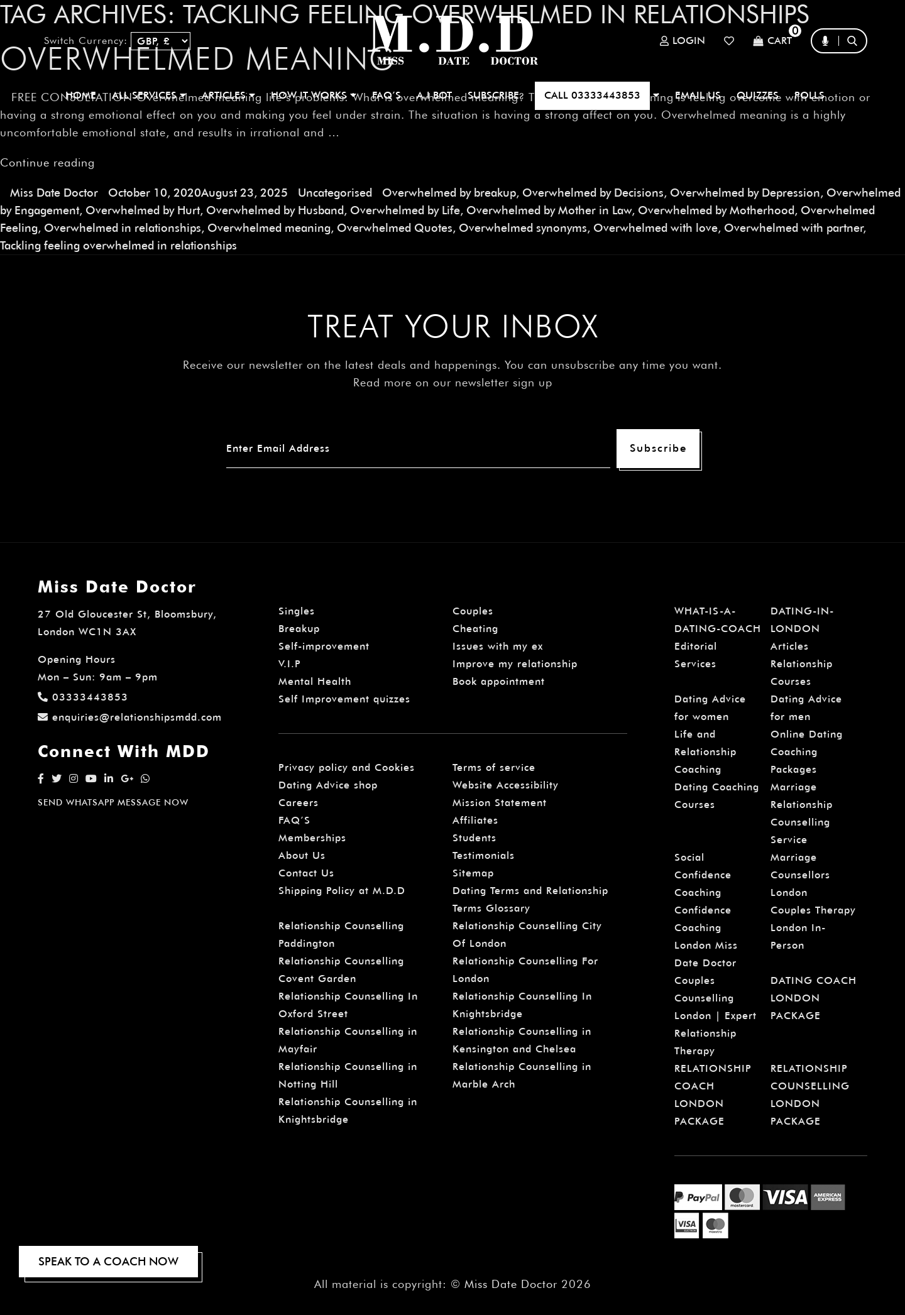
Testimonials (483, 855)
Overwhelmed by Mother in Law (549, 210)
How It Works (313, 95)
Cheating (475, 629)
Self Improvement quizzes (344, 699)
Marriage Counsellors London (800, 874)
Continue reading (47, 162)
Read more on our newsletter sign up (452, 382)
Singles (296, 611)
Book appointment (498, 681)
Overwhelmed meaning (269, 227)
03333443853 (83, 697)
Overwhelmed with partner (793, 227)
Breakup (299, 629)
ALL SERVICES (149, 95)
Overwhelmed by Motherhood (716, 210)
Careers (298, 803)
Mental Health (314, 681)
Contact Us (306, 873)
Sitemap (473, 873)
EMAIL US (698, 95)
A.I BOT (434, 95)
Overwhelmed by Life (405, 210)
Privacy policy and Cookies (346, 767)
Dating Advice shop (328, 785)
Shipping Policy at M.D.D (341, 891)
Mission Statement (499, 803)
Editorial (695, 646)
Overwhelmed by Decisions (593, 192)
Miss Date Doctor (54, 192)
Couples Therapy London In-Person (813, 927)
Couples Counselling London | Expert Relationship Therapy (715, 1015)
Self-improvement (324, 646)
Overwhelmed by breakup (449, 192)
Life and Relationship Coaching (705, 751)
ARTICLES (228, 95)
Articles (790, 646)
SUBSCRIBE (493, 95)
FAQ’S (386, 95)
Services (695, 664)
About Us (302, 855)
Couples (472, 611)
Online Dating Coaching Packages (807, 751)
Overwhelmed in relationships (122, 227)
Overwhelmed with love (655, 227)
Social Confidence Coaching (703, 874)
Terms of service (493, 767)
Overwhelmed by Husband (275, 210)
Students (474, 838)
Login (682, 41)
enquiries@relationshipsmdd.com (130, 717)
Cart (772, 41)
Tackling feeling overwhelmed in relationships (118, 245)
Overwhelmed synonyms (523, 227)
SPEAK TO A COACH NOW (108, 1261)
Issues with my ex (497, 646)
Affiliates (475, 820)
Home (80, 95)
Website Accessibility (505, 785)
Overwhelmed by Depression (745, 192)
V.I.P (289, 664)
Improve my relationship (515, 664)
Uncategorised (335, 192)
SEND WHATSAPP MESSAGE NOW (113, 802)
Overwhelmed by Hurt (142, 210)
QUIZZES (758, 95)
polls (809, 95)
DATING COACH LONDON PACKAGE (814, 998)
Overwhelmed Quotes (394, 227)
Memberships (312, 838)
